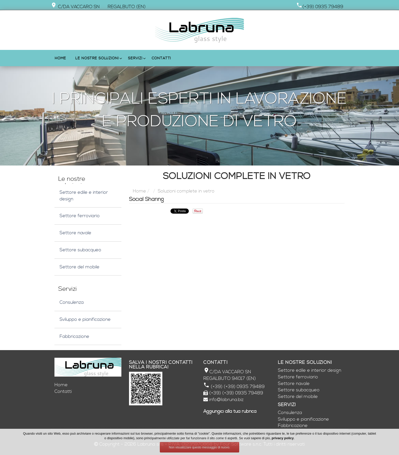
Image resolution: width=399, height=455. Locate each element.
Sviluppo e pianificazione (85, 319)
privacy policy (283, 438)
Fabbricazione (74, 336)
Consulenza (72, 302)
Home (60, 58)
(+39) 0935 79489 (322, 7)
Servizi (135, 58)
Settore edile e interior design (84, 195)
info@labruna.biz (226, 400)
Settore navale (75, 233)
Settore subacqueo (80, 250)
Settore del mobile (79, 267)
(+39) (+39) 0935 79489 (237, 387)
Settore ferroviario (80, 216)
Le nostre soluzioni (97, 58)
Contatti (161, 58)
